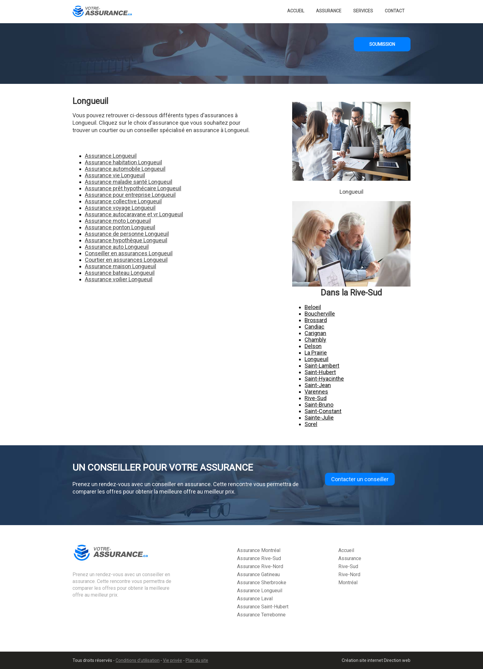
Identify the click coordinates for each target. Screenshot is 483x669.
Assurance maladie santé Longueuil (128, 182)
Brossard (316, 320)
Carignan (315, 333)
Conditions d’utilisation (138, 660)
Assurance (328, 10)
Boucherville (320, 313)
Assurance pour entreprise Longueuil (130, 195)
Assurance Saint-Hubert (262, 607)
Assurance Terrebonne (261, 615)
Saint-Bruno (319, 404)
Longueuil (316, 359)
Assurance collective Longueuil (123, 201)
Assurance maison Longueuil (120, 266)
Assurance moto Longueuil (118, 221)
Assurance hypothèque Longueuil (126, 240)
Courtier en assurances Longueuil (126, 260)
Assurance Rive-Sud (259, 558)
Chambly (315, 339)
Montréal (348, 582)
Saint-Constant (323, 411)
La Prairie (316, 352)
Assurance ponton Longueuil (120, 227)
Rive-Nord (349, 574)
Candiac (314, 326)
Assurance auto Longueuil (117, 247)
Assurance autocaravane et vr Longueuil (134, 214)
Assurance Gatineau (258, 574)
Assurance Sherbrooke (261, 582)
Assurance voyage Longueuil (120, 208)
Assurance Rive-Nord (260, 566)
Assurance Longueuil (111, 156)
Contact (395, 10)
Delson (313, 346)
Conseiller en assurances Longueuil (129, 253)
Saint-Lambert (322, 365)
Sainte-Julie (319, 417)
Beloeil (313, 307)
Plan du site (197, 660)
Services (363, 10)
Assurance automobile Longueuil (125, 169)
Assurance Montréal (258, 550)
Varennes (316, 391)
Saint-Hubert (320, 372)
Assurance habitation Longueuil (123, 162)
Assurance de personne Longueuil (127, 234)
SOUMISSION (382, 44)
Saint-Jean (318, 385)
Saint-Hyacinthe (324, 378)
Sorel (311, 424)
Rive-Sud (316, 398)
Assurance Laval (255, 599)
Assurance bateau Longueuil (120, 273)
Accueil (295, 10)
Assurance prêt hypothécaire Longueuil (133, 188)
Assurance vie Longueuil (115, 175)
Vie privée (172, 660)
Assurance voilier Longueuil (118, 279)
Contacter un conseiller (360, 479)
